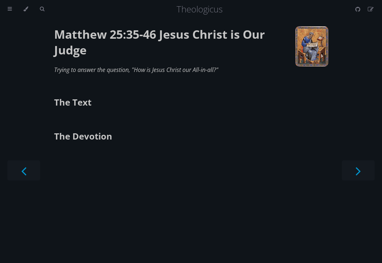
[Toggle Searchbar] (42, 9)
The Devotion (83, 136)
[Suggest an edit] (371, 9)
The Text (72, 102)
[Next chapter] (358, 170)
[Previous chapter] (23, 170)
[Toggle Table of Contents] (10, 9)
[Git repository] (358, 9)
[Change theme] (26, 9)
